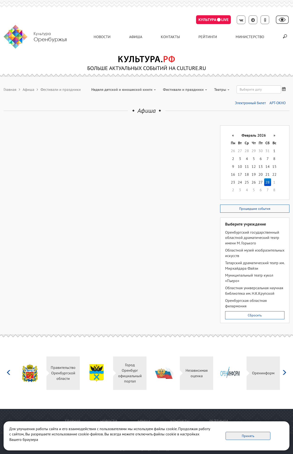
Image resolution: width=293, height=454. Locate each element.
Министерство (250, 36)
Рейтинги (207, 36)
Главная (10, 89)
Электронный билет (250, 103)
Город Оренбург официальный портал (130, 373)
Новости (102, 36)
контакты (170, 36)
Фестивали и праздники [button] (185, 89)
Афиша (135, 36)
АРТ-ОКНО (277, 103)
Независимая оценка (197, 373)
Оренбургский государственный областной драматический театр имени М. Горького (252, 238)
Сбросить (255, 315)
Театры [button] (221, 89)
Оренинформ (263, 373)
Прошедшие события (254, 208)
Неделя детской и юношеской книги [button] (123, 89)
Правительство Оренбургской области (63, 373)
